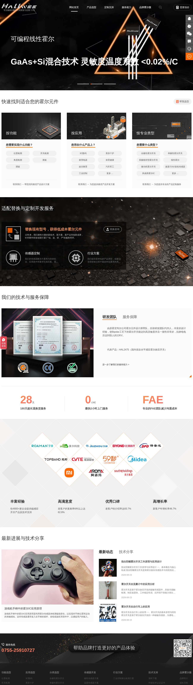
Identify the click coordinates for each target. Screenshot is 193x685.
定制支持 (109, 7)
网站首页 (74, 7)
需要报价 (182, 7)
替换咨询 (112, 251)
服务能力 (126, 7)
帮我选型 (182, 122)
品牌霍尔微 (145, 7)
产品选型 (91, 7)
